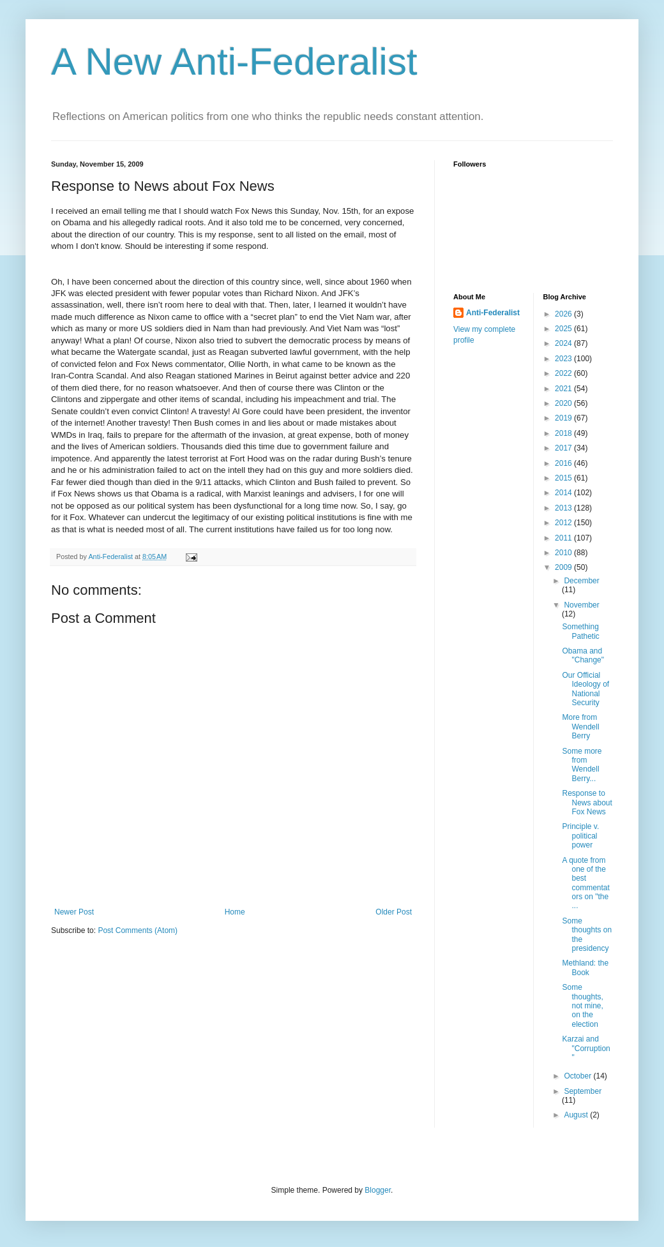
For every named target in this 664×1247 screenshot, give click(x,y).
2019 (564, 418)
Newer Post (74, 911)
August (577, 1114)
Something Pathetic (580, 631)
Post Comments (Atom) (137, 930)
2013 (564, 508)
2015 (564, 478)
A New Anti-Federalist (234, 61)
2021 (564, 388)
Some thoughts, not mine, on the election (582, 1006)
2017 (564, 448)
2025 (564, 328)
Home (235, 911)
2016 (564, 463)
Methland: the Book (585, 967)
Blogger (378, 1190)
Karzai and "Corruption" (586, 1048)
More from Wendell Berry (580, 726)
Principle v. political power (580, 835)
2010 (564, 552)
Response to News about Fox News (587, 802)
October (578, 1076)
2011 (564, 538)
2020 (564, 403)
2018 (564, 433)
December (581, 580)
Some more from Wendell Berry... (581, 765)
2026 (564, 314)
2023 (564, 358)
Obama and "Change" (583, 655)
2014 (564, 492)
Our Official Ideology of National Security (585, 689)
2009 (564, 567)
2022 (564, 373)
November (581, 605)
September (582, 1091)
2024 (564, 343)
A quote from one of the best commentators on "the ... (585, 883)
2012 (564, 522)
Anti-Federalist (493, 312)
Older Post (393, 911)
